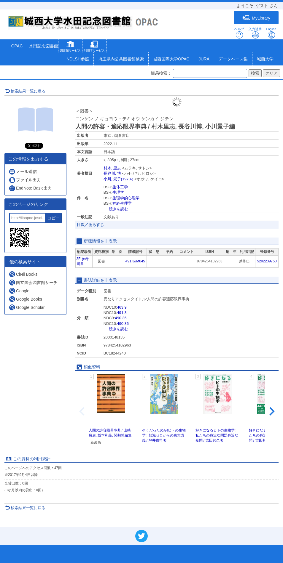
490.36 (120, 318)
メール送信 (23, 172)
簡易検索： (161, 73)
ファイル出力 (25, 180)
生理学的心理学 (125, 198)
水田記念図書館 (43, 46)
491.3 (121, 312)
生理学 (118, 192)
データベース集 (233, 59)
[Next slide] (271, 411)
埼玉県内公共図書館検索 (121, 59)
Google (19, 291)
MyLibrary (256, 18)
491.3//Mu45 (135, 261)
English (271, 33)
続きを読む (118, 209)
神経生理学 (122, 203)
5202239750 (267, 261)
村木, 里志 (112, 168)
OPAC (17, 46)
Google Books (25, 299)
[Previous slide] (82, 411)
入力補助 (255, 33)
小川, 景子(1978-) (118, 179)
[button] (70, 47)
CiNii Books (23, 274)
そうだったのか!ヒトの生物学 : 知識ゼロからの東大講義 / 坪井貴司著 (164, 435)
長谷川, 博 (112, 173)
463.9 (121, 307)
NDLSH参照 (77, 59)
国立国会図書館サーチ (33, 282)
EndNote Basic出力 (30, 188)
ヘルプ (239, 33)
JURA (203, 59)
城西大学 (265, 59)
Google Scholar (27, 307)
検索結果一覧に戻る (25, 91)
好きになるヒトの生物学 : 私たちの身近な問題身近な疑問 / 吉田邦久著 (216, 435)
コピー (53, 218)
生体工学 (120, 187)
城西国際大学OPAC (171, 59)
